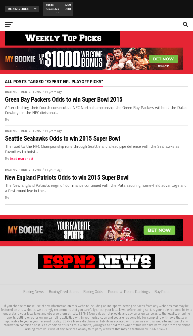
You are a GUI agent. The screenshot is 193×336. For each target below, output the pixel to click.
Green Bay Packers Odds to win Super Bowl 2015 (64, 99)
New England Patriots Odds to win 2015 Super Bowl (66, 177)
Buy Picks (162, 291)
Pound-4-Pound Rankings (129, 291)
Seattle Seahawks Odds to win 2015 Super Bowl (62, 138)
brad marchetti (22, 158)
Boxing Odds (93, 291)
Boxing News (33, 291)
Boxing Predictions (23, 91)
